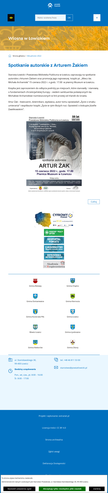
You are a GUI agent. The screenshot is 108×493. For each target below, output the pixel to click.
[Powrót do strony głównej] (10, 56)
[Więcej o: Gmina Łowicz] (73, 313)
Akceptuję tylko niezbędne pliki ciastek (62, 489)
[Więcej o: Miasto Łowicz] (35, 328)
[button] (96, 17)
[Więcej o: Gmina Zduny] (72, 344)
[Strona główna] (54, 6)
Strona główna (19, 56)
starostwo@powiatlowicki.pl (73, 367)
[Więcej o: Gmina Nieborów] (35, 344)
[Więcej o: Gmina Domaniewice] (35, 297)
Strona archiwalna (54, 439)
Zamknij (96, 489)
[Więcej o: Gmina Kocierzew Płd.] (35, 313)
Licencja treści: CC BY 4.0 (54, 427)
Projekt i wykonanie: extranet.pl (54, 415)
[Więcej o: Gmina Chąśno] (73, 282)
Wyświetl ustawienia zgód (19, 489)
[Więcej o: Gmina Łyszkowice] (72, 328)
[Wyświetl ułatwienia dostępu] (11, 17)
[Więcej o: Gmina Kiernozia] (73, 297)
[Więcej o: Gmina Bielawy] (35, 282)
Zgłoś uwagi (54, 451)
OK (69, 18)
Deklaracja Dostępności (54, 463)
